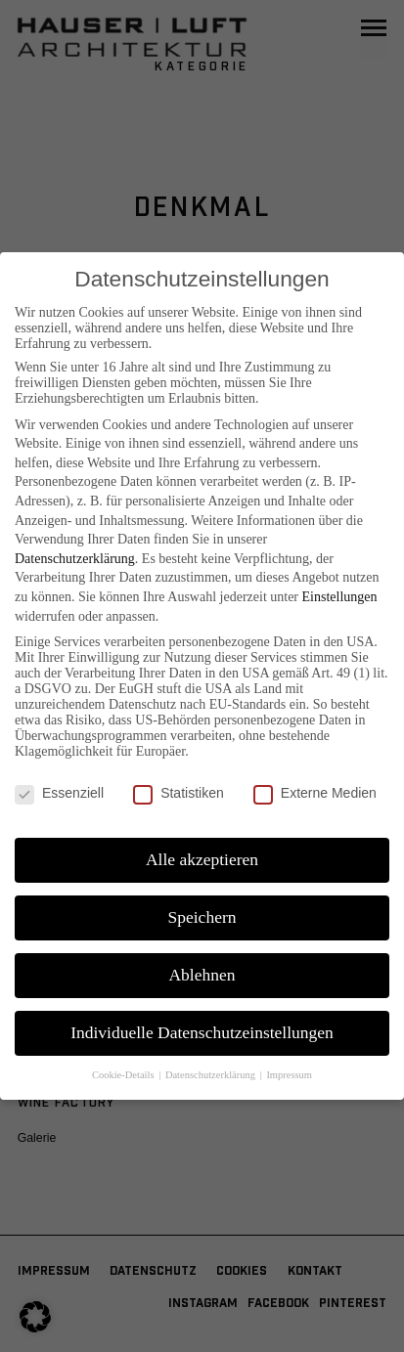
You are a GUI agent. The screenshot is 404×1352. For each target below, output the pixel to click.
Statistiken (178, 793)
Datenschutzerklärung (75, 558)
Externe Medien (315, 793)
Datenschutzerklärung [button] (211, 1074)
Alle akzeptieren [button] (202, 859)
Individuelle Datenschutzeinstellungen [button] (202, 1032)
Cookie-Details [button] (124, 1074)
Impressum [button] (289, 1074)
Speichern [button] (202, 917)
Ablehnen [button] (201, 974)
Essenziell (59, 793)
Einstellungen (340, 596)
